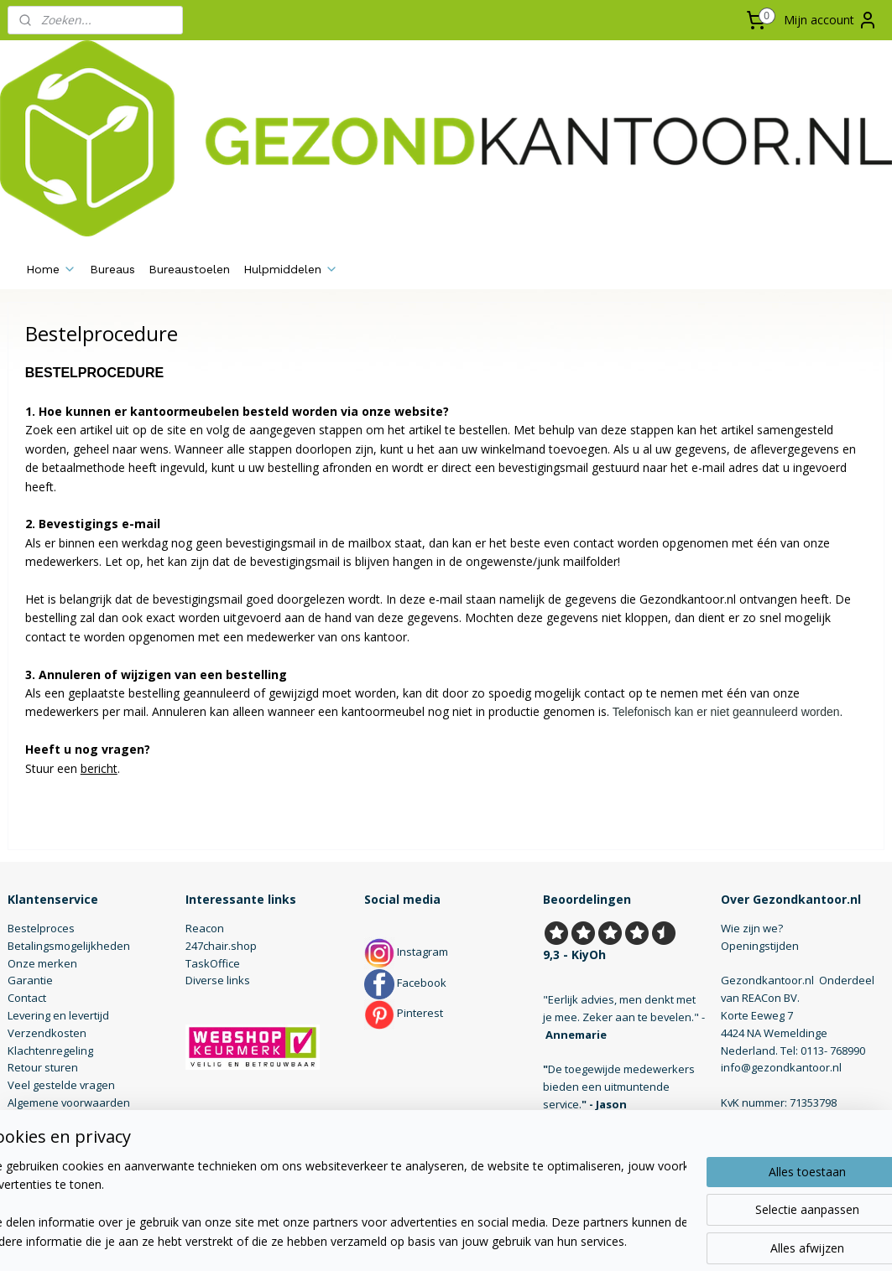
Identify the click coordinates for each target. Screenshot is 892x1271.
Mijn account (831, 20)
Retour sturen (43, 1067)
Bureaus (112, 269)
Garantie (30, 980)
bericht (99, 768)
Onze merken (42, 963)
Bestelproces (41, 928)
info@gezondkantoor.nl (781, 1067)
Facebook (405, 982)
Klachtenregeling (50, 1050)
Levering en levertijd (58, 1015)
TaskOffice (212, 963)
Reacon (204, 928)
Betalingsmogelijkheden (69, 945)
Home (51, 269)
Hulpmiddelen (290, 269)
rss (427, 1240)
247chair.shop (221, 945)
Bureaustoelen (189, 269)
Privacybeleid (42, 1120)
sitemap (392, 1240)
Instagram (406, 951)
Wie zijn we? (752, 928)
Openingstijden (760, 945)
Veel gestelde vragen (61, 1084)
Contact (27, 997)
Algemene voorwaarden (69, 1102)
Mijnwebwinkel (638, 1240)
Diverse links (217, 980)
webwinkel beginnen (492, 1240)
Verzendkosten (47, 1032)
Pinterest (403, 1012)
